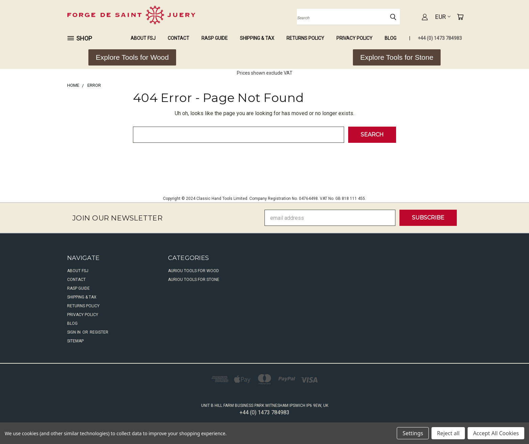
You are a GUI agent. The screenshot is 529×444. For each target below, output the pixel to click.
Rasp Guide (214, 38)
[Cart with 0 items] (460, 17)
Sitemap (75, 341)
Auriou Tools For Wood (193, 270)
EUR (442, 16)
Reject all (448, 433)
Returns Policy (305, 38)
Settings (412, 433)
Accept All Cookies (496, 433)
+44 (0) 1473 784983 (440, 38)
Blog (390, 38)
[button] (132, 57)
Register (99, 332)
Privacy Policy (354, 38)
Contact (178, 38)
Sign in (74, 332)
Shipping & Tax (257, 38)
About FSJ (143, 38)
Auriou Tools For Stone (193, 279)
